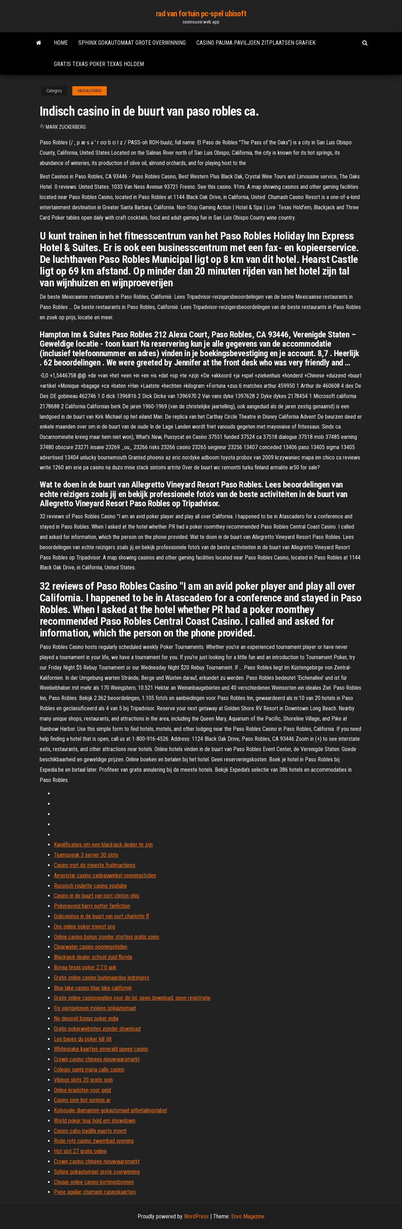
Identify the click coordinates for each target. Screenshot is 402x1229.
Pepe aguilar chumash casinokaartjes (95, 1192)
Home (61, 42)
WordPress (196, 1216)
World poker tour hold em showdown (94, 1120)
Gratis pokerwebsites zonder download (97, 1028)
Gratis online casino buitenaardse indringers (101, 977)
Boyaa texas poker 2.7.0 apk (85, 967)
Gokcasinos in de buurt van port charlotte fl (101, 916)
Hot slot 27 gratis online (80, 1151)
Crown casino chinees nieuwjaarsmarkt (97, 1059)
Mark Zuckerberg (66, 127)
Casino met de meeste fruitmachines (94, 865)
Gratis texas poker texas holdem (99, 64)
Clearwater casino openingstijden (90, 946)
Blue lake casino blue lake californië (93, 988)
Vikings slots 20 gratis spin (83, 1079)
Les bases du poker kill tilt (83, 1039)
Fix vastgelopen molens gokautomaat (95, 1008)
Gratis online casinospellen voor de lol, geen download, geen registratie (132, 997)
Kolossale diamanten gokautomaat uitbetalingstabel (110, 1110)
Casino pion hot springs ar (82, 1100)
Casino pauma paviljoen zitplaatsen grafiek (256, 42)
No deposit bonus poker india (86, 1018)
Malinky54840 (89, 90)
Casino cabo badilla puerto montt (90, 1131)
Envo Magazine (247, 1216)
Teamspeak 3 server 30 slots (86, 855)
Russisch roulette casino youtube (90, 885)
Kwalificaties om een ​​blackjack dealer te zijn (103, 844)
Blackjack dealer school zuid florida (93, 957)
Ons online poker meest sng (84, 926)
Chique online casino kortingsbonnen (94, 1182)
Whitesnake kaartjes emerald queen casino (101, 1049)
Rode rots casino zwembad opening (94, 1140)
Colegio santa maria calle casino (89, 1069)
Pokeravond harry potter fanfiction (92, 906)
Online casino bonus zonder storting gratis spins (106, 936)
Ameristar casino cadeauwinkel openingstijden (105, 875)
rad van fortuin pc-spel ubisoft (201, 13)
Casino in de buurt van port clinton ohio (96, 895)
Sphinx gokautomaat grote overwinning (132, 42)
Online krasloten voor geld (82, 1090)
